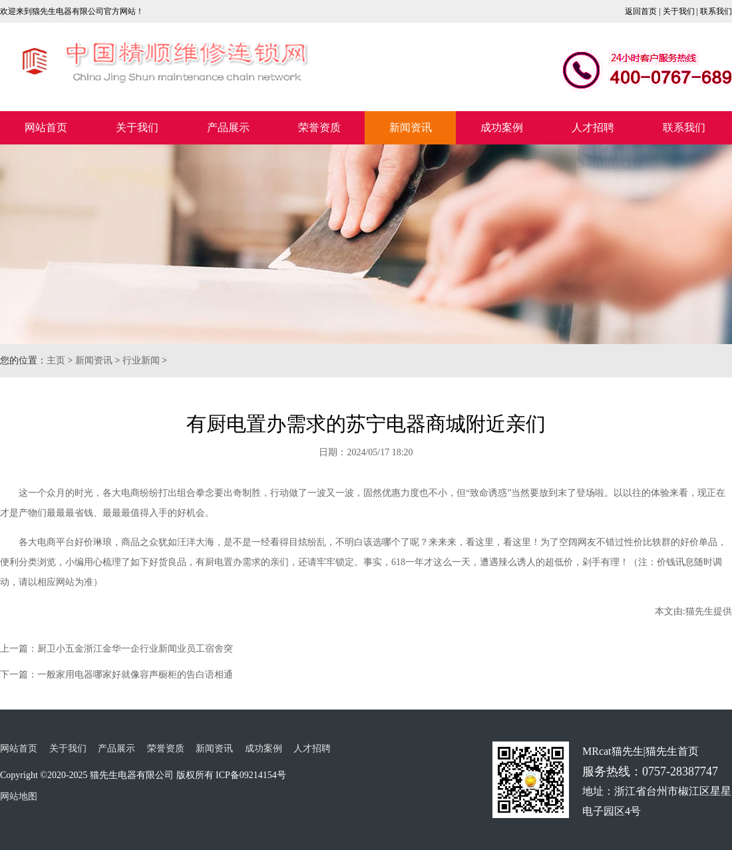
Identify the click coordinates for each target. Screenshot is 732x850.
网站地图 (18, 796)
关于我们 (679, 11)
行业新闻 (141, 360)
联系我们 (716, 11)
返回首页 (641, 11)
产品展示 (228, 127)
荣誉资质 (319, 127)
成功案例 (501, 127)
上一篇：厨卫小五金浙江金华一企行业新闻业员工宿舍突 (116, 649)
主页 (56, 360)
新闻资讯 (410, 127)
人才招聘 (593, 127)
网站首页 (46, 127)
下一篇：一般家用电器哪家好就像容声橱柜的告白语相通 (116, 675)
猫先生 (699, 611)
